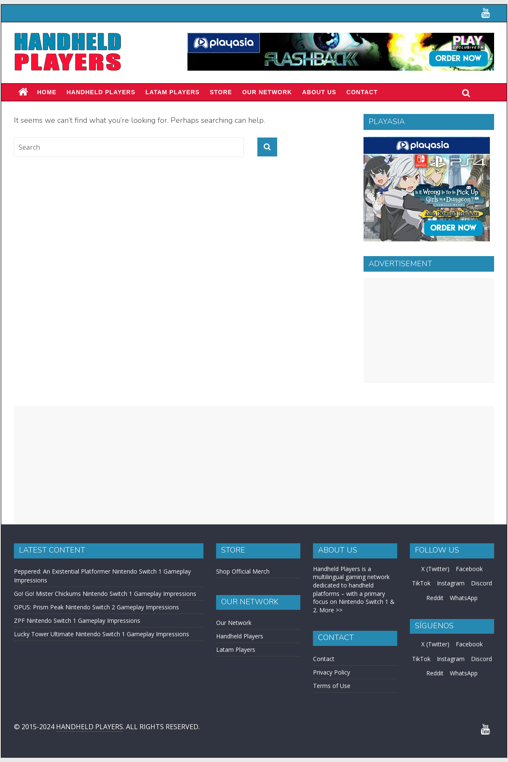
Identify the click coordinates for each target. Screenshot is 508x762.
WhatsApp (464, 598)
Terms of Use (331, 686)
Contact (361, 92)
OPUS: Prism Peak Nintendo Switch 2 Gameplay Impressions (96, 607)
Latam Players (235, 650)
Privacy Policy (331, 672)
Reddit (435, 598)
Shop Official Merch (243, 571)
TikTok (421, 583)
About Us (319, 92)
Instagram (451, 583)
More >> (330, 610)
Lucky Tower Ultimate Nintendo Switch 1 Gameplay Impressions (101, 634)
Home (46, 92)
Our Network (267, 92)
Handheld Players (101, 92)
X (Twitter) (435, 569)
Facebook (469, 569)
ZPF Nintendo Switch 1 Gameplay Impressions (77, 620)
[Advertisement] (429, 330)
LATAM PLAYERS (172, 92)
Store (221, 92)
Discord (481, 583)
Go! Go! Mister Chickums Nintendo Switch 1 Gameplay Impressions (105, 594)
